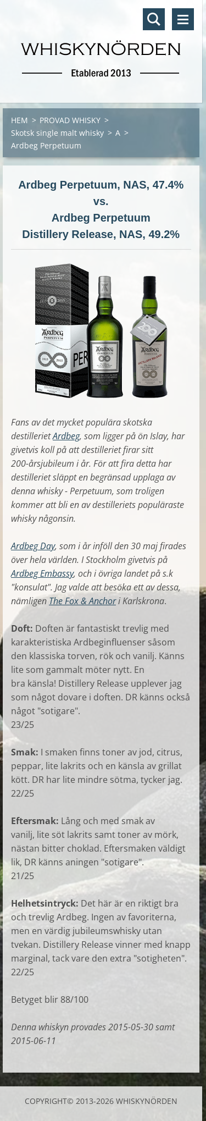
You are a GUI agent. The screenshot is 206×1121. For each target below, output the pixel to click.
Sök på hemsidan (154, 19)
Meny (183, 19)
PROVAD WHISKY (70, 120)
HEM (19, 120)
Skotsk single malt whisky (57, 133)
